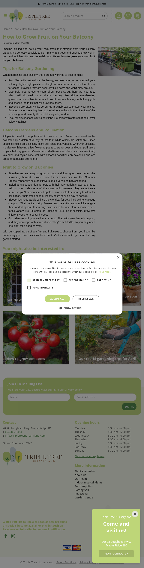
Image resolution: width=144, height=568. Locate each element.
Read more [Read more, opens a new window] (105, 271)
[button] (72, 308)
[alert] (72, 284)
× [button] (118, 257)
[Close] (135, 514)
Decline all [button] (86, 298)
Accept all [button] (57, 298)
